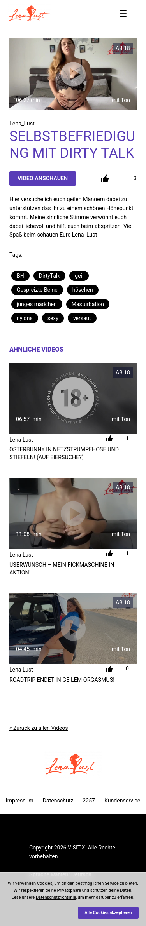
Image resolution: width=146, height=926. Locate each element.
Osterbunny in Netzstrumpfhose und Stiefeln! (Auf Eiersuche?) (64, 453)
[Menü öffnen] (123, 13)
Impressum (19, 800)
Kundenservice (122, 800)
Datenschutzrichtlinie (56, 897)
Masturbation (88, 304)
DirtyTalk (49, 276)
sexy (52, 318)
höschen (82, 290)
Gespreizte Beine (37, 290)
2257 (89, 800)
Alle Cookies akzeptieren (108, 912)
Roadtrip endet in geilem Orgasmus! (61, 680)
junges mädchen (37, 304)
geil (79, 276)
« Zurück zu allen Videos (38, 728)
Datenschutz (58, 800)
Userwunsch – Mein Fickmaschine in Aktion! (61, 569)
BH (20, 276)
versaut (82, 318)
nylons (25, 318)
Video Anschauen (43, 178)
